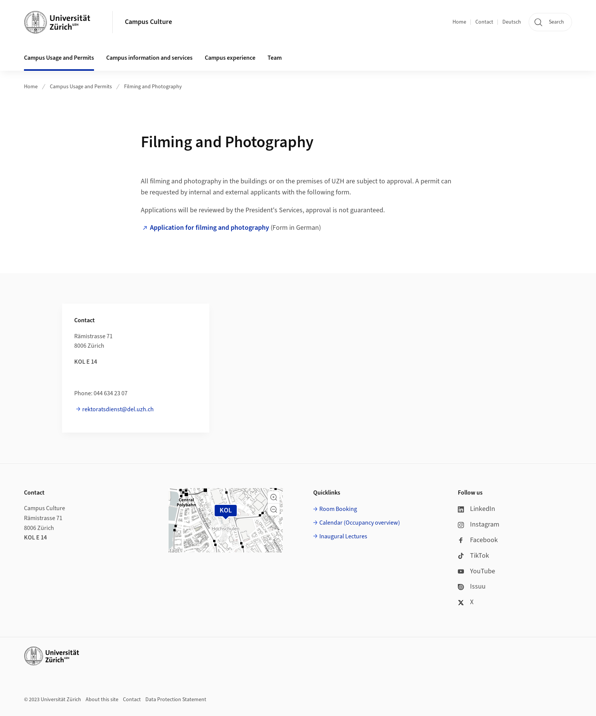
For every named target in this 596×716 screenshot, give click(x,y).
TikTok (473, 555)
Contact (484, 22)
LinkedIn (476, 509)
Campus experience (230, 58)
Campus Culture (148, 22)
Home (459, 22)
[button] (274, 497)
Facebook (478, 540)
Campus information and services (149, 58)
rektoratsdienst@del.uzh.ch (118, 409)
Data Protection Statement (175, 699)
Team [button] (275, 58)
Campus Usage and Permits (59, 58)
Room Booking (338, 509)
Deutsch (511, 22)
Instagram (478, 524)
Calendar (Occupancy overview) (359, 523)
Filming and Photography (153, 87)
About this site (102, 699)
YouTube (476, 571)
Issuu (472, 586)
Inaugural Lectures (343, 536)
